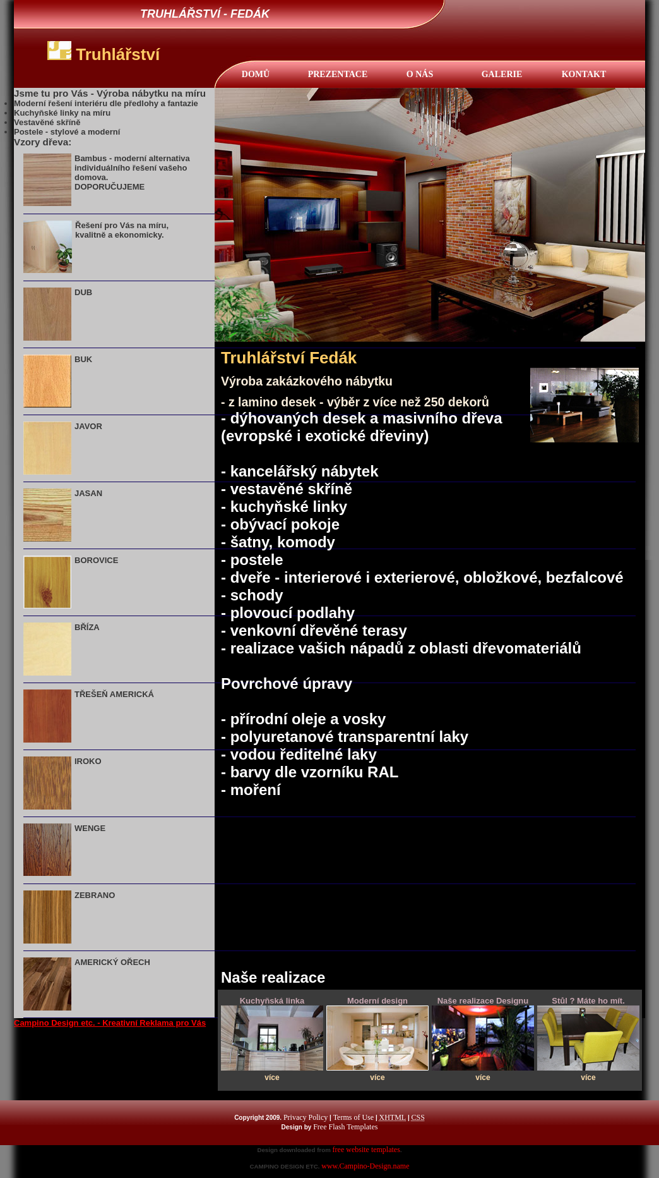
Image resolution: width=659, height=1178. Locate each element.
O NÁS (420, 74)
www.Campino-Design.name (365, 1166)
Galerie (502, 74)
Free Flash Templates (345, 1126)
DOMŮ (256, 74)
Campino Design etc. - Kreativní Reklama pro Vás (110, 1023)
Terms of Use (353, 1117)
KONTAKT (584, 74)
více (271, 1077)
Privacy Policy (305, 1117)
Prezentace (338, 74)
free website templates (366, 1149)
